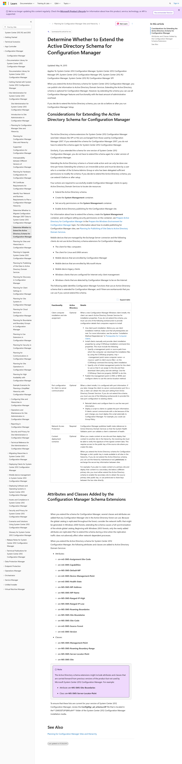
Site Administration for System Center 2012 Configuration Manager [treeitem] (20, 106)
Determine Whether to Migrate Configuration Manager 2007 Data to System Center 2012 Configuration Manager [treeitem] (22, 216)
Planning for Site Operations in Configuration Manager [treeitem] (22, 366)
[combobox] (17, 27)
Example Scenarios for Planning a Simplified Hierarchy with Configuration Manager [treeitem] (22, 390)
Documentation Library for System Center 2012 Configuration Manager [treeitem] (19, 74)
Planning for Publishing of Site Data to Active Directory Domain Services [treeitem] (22, 268)
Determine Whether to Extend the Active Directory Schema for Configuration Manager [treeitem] (22, 232)
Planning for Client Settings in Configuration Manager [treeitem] (22, 290)
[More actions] (132, 24)
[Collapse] (31, 22)
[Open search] (170, 3)
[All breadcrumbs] (50, 24)
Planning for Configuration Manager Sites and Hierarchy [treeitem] (22, 139)
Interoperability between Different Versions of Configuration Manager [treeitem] (22, 162)
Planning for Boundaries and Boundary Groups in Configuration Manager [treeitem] (22, 325)
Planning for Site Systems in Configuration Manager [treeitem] (22, 301)
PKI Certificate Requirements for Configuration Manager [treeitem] (22, 185)
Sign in (176, 3)
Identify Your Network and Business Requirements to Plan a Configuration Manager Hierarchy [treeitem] (22, 199)
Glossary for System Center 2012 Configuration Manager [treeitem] (20, 533)
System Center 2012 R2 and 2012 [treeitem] (18, 32)
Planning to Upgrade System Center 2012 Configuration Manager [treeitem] (22, 255)
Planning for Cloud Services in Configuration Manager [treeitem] (22, 312)
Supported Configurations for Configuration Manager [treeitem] (22, 150)
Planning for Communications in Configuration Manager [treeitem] (22, 355)
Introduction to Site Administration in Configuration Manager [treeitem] (20, 117)
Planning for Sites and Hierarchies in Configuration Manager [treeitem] (22, 244)
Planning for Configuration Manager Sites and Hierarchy (76, 23)
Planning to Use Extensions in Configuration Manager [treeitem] (22, 337)
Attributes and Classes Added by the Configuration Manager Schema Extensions (164, 38)
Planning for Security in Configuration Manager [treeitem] (22, 346)
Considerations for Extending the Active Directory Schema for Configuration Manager (164, 30)
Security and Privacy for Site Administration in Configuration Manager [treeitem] (20, 434)
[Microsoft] (4, 3)
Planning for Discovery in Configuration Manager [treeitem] (22, 280)
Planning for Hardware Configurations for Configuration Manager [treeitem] (22, 174)
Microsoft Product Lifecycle (73, 11)
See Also (155, 44)
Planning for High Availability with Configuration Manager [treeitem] (22, 377)
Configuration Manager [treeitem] (16, 55)
